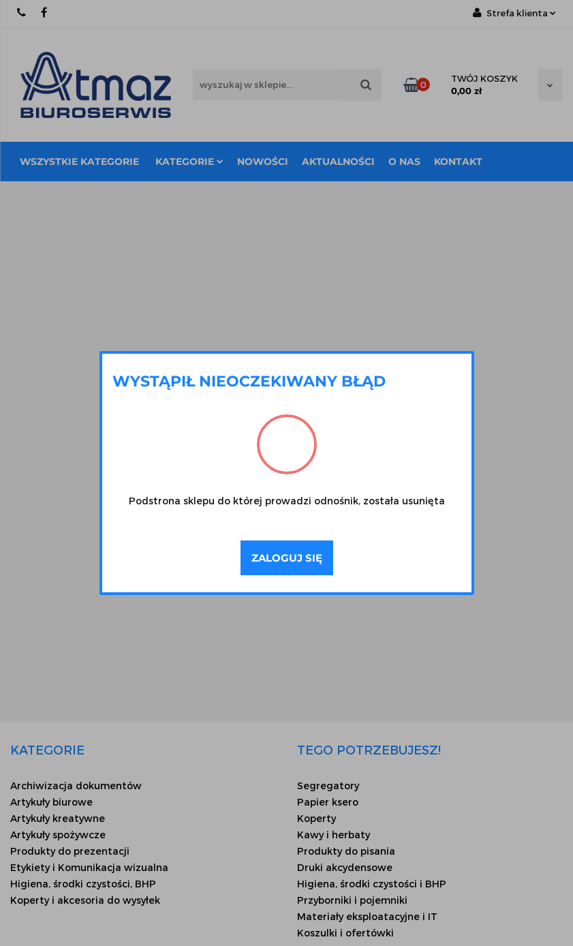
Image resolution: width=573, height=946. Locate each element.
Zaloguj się (286, 557)
